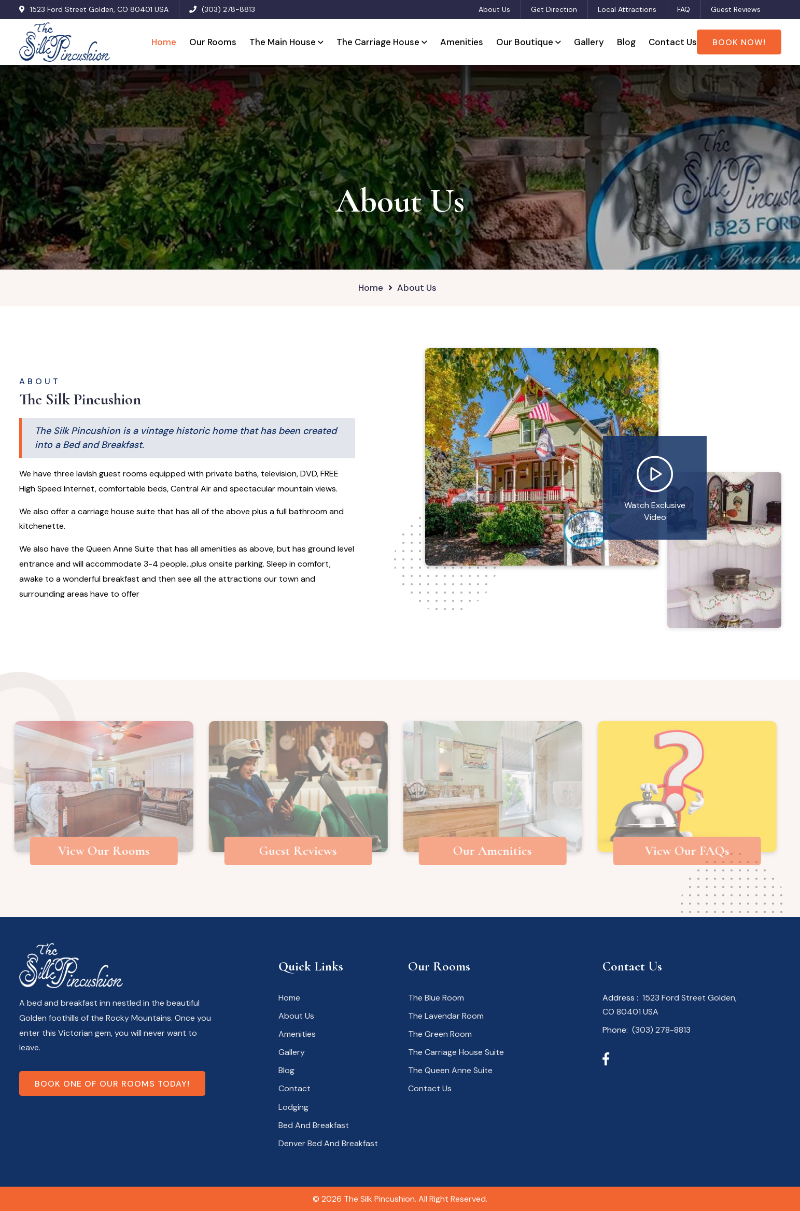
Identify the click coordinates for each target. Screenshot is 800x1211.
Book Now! (739, 42)
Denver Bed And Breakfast (328, 1143)
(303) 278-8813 (228, 9)
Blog (626, 42)
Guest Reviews (736, 9)
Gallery (589, 42)
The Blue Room (436, 997)
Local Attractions (627, 9)
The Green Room (440, 1034)
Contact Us (673, 42)
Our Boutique (524, 42)
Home (163, 42)
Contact (294, 1088)
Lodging (293, 1107)
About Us (494, 9)
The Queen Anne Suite (450, 1070)
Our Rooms (212, 42)
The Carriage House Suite (456, 1052)
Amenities (461, 42)
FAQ (683, 9)
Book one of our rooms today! (112, 1083)
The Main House (282, 42)
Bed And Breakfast (313, 1125)
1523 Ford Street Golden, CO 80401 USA (99, 9)
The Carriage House (377, 42)
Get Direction (554, 9)
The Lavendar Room (446, 1015)
